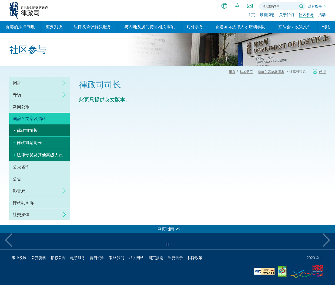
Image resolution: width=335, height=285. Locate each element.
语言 (224, 5)
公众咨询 (21, 167)
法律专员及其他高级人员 (40, 155)
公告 (17, 179)
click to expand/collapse (62, 83)
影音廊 (19, 190)
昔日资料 (97, 257)
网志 (17, 83)
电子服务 (77, 257)
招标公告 (58, 257)
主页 (251, 15)
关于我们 (286, 15)
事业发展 (19, 257)
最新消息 (267, 15)
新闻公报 (21, 106)
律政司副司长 (29, 142)
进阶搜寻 (315, 6)
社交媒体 (21, 214)
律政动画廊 (23, 202)
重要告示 (175, 257)
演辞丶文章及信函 (29, 118)
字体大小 (237, 5)
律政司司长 (27, 130)
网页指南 (155, 257)
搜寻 (301, 6)
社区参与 (306, 15)
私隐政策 (195, 257)
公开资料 (38, 257)
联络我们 (249, 5)
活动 (322, 15)
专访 (17, 94)
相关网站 (136, 257)
